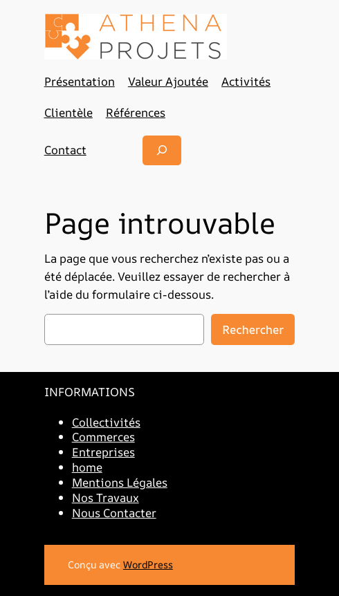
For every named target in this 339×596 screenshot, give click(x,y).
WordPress (148, 564)
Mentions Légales (119, 482)
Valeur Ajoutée (168, 81)
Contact (65, 150)
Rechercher (253, 329)
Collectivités (106, 422)
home (87, 467)
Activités (246, 81)
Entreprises (103, 452)
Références (135, 112)
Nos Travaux (105, 497)
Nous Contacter (114, 513)
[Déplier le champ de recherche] (162, 150)
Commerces (103, 437)
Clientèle (68, 112)
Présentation (79, 81)
